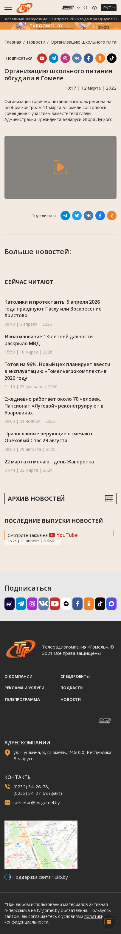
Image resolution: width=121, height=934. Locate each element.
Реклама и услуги (24, 687)
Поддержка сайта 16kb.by (40, 877)
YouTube (63, 535)
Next (53, 540)
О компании (18, 676)
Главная (12, 42)
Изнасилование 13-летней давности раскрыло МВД (48, 340)
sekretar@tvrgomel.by (36, 802)
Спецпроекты (75, 676)
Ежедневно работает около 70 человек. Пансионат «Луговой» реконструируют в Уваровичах (53, 406)
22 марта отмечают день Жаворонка (49, 461)
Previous (48, 540)
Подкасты (72, 687)
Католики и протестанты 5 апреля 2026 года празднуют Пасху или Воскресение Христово (53, 309)
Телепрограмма (22, 699)
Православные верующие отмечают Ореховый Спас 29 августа (48, 437)
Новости (36, 42)
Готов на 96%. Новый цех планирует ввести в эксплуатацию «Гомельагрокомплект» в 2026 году (57, 371)
